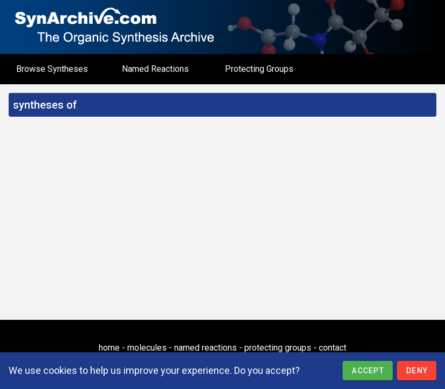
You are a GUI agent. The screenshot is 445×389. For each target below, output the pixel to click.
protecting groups (277, 348)
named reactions (205, 348)
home (109, 348)
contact (332, 348)
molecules (147, 348)
